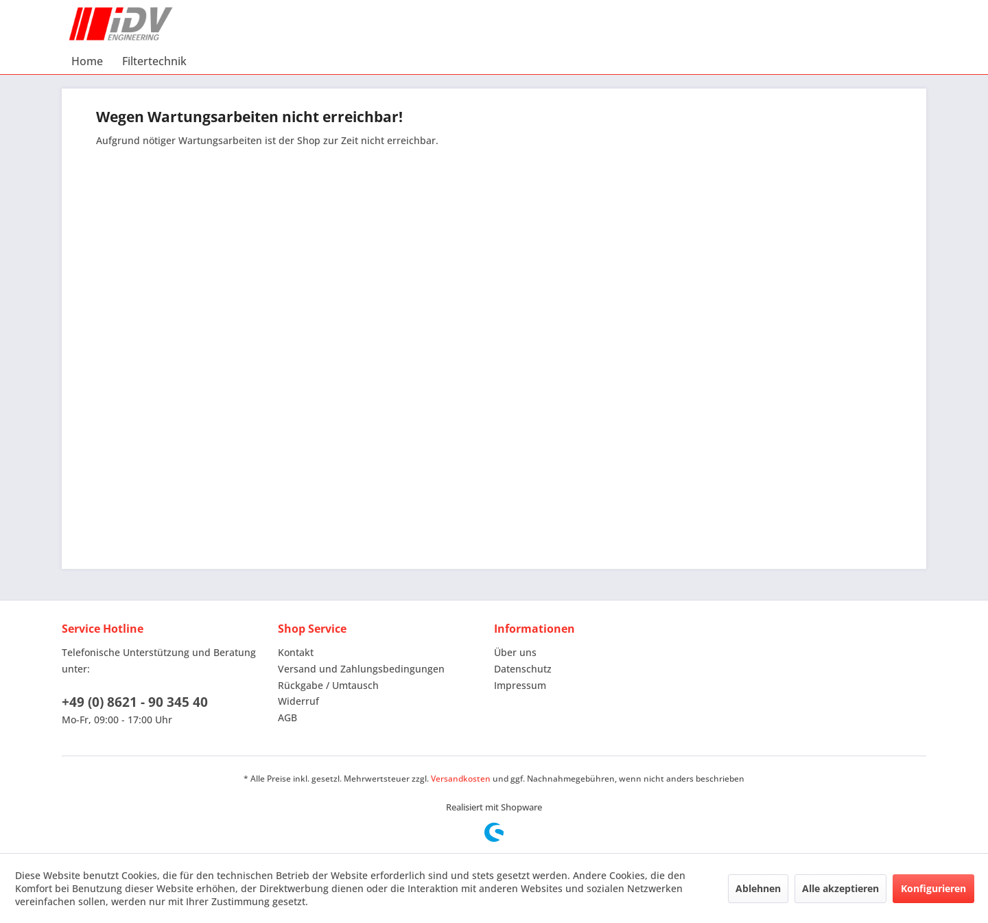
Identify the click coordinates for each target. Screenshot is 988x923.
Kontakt (296, 652)
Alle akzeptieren (840, 888)
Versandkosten (461, 778)
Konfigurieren (933, 888)
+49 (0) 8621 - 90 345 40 (135, 702)
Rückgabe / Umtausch (328, 685)
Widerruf (298, 701)
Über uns (515, 652)
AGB (287, 717)
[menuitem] (87, 61)
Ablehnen (758, 888)
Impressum (520, 685)
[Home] (87, 61)
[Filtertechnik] (154, 61)
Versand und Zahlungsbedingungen (361, 668)
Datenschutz (523, 668)
